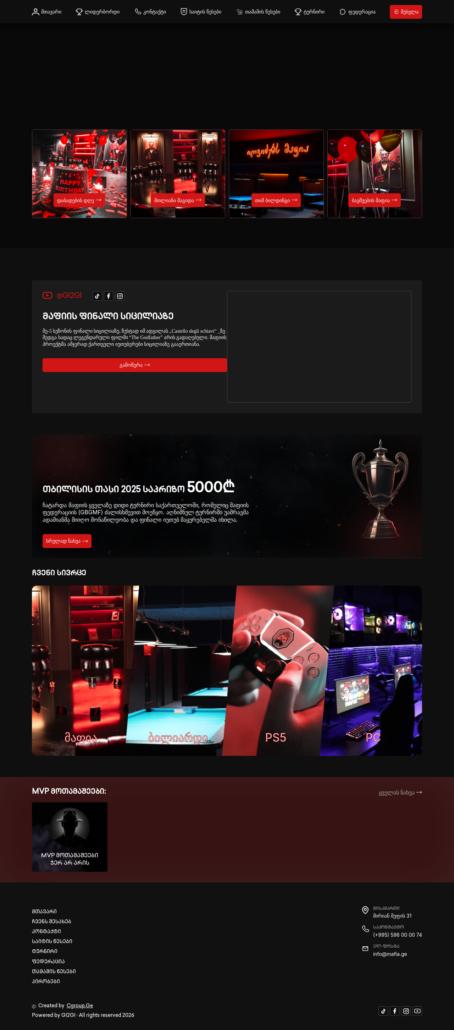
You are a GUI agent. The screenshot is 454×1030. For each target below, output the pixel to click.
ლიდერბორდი (98, 12)
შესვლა (406, 12)
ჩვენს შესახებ (51, 922)
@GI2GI (62, 296)
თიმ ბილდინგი (276, 200)
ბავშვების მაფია (374, 200)
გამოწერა (135, 365)
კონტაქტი (150, 12)
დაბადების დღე (79, 200)
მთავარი (46, 12)
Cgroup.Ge (80, 1006)
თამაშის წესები (258, 12)
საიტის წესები (200, 12)
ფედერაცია (357, 12)
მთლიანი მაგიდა (177, 200)
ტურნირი (309, 12)
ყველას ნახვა (400, 792)
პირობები (46, 982)
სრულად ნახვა (67, 541)
